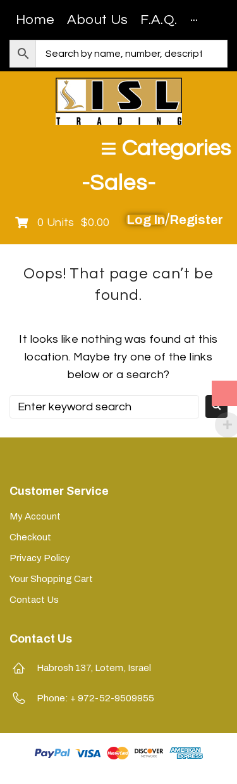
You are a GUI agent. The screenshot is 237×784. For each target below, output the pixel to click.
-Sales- (119, 183)
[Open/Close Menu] (166, 149)
